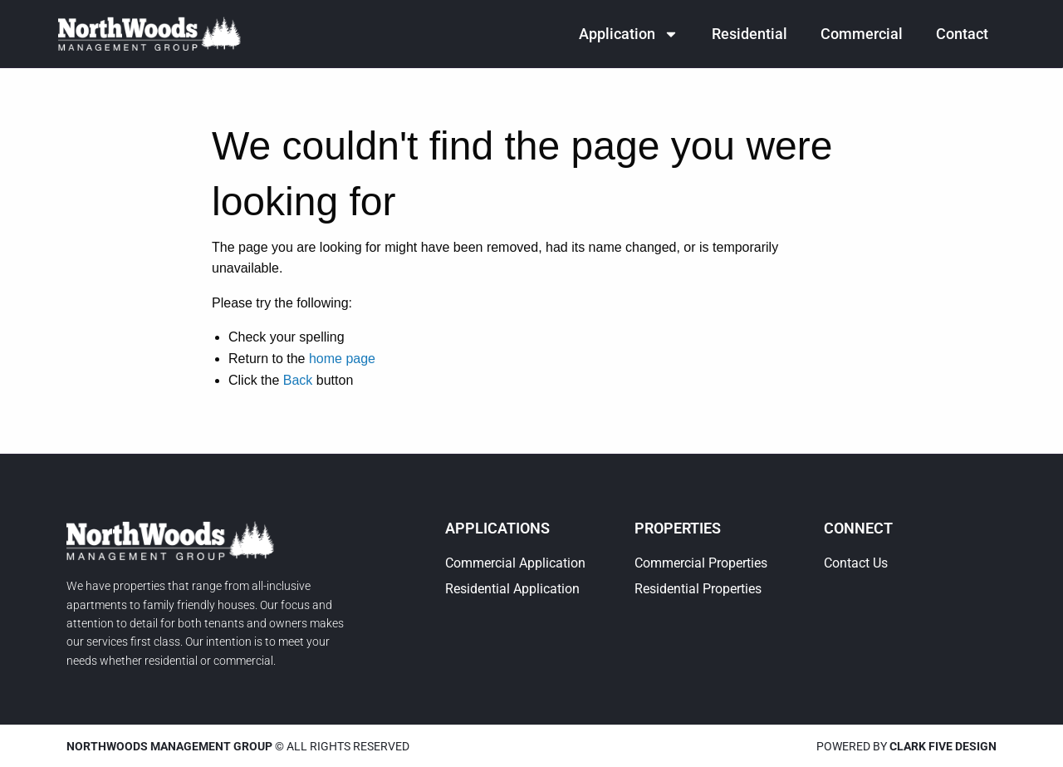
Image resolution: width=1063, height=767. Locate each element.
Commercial (862, 33)
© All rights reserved (237, 746)
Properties (677, 528)
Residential (749, 33)
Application (628, 34)
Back (298, 380)
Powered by (906, 746)
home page (342, 359)
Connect (858, 528)
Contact (962, 33)
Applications (497, 528)
